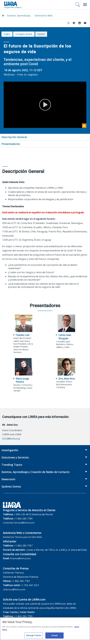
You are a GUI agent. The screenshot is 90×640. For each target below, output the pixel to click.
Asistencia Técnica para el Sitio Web (22, 537)
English (7, 34)
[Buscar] (77, 4)
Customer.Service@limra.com (18, 522)
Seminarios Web (44, 15)
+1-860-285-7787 (20, 581)
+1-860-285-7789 (23, 518)
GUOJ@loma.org (11, 438)
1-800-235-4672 (22, 514)
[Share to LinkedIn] (79, 23)
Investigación (9, 450)
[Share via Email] (85, 23)
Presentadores (10, 144)
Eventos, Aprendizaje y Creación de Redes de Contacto (19, 15)
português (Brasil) (23, 34)
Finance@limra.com (20, 558)
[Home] (3, 15)
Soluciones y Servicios (15, 457)
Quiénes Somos (11, 486)
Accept (54, 636)
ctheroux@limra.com (14, 589)
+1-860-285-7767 (23, 545)
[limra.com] (12, 4)
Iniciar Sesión (27, 612)
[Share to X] (68, 23)
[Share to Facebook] (74, 23)
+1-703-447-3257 (29, 585)
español (41, 34)
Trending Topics (11, 464)
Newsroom (8, 479)
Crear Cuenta (10, 612)
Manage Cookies (33, 636)
